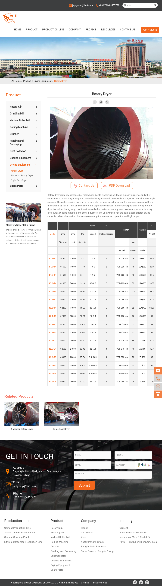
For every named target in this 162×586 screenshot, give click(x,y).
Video (84, 537)
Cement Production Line (17, 528)
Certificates (87, 532)
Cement (123, 528)
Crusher (14, 134)
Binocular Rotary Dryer (22, 175)
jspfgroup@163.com (81, 5)
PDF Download (116, 185)
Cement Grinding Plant (16, 537)
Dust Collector (18, 151)
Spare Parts (16, 185)
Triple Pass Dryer (19, 180)
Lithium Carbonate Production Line (23, 541)
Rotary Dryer (60, 81)
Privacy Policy (100, 582)
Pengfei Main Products (93, 546)
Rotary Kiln (16, 106)
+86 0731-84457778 (107, 5)
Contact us (127, 29)
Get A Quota (150, 29)
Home (17, 29)
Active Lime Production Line (19, 532)
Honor (84, 528)
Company (75, 29)
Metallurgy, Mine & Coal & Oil (134, 537)
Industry (126, 521)
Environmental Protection (133, 532)
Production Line (53, 29)
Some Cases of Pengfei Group (97, 551)
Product (31, 29)
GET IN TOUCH (29, 456)
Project (90, 29)
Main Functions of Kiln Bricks (20, 225)
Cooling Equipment (20, 158)
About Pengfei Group (92, 541)
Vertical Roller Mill (20, 120)
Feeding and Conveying (17, 142)
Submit (84, 485)
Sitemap (85, 582)
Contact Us (83, 186)
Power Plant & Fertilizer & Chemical (138, 541)
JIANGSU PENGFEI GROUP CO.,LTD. (41, 582)
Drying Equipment (43, 81)
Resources (108, 29)
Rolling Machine (19, 127)
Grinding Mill (17, 113)
